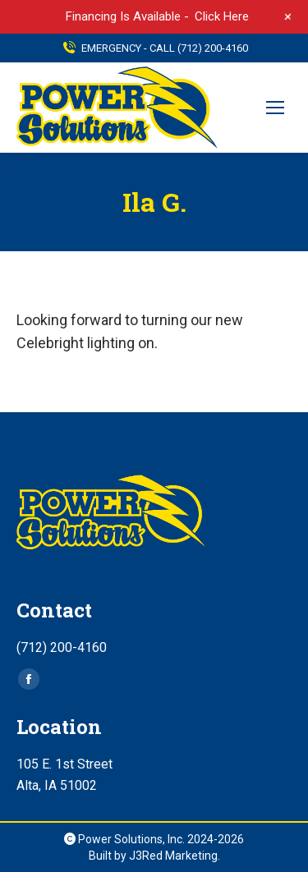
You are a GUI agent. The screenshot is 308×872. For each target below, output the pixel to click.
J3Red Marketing (173, 855)
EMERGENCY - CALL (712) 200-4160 (154, 48)
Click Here (222, 16)
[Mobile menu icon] (275, 107)
